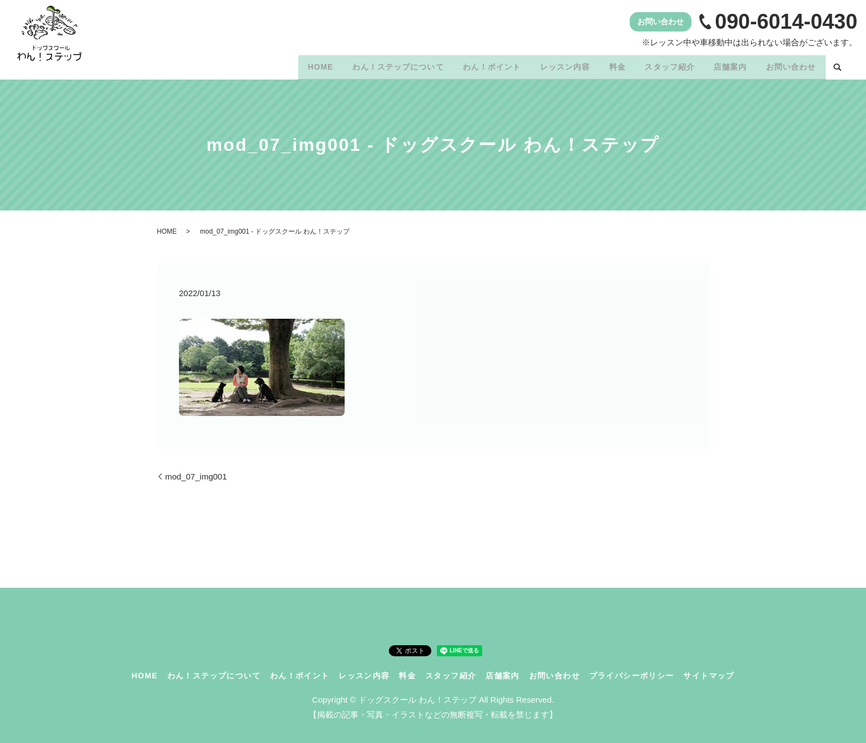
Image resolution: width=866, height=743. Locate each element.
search (837, 65)
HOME (289, 64)
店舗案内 (724, 64)
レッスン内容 (546, 64)
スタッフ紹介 (659, 64)
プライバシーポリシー (631, 671)
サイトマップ (708, 671)
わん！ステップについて (371, 64)
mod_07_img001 (196, 472)
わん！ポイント (469, 64)
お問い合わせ (789, 64)
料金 (603, 64)
